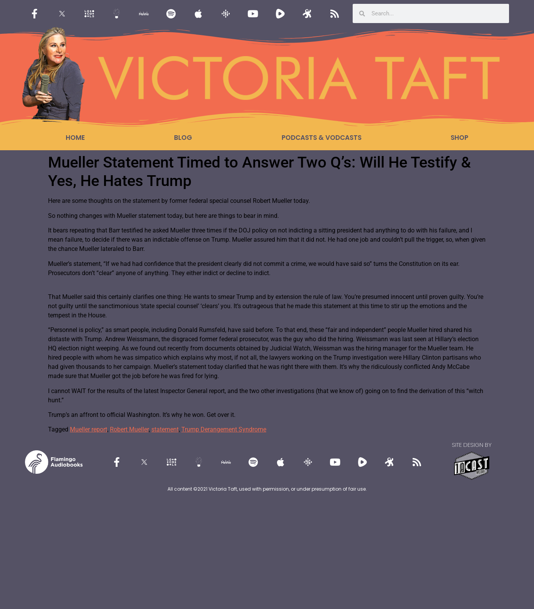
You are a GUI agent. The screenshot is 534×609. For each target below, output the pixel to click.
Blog (183, 137)
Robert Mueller (129, 429)
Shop (459, 137)
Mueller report (88, 429)
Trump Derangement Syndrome (223, 429)
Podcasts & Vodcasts (322, 137)
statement (165, 429)
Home (75, 137)
